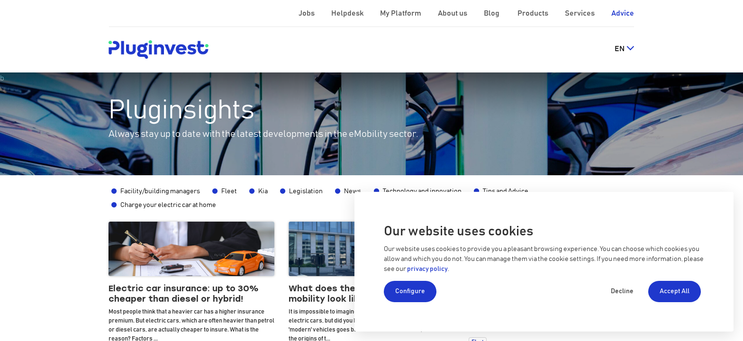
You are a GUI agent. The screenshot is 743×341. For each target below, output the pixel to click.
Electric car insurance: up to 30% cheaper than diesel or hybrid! (184, 294)
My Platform (400, 13)
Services (580, 13)
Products (533, 13)
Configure (410, 291)
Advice (622, 13)
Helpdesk (348, 13)
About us (453, 13)
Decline (622, 291)
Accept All (674, 291)
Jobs (307, 13)
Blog (492, 13)
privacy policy (427, 269)
